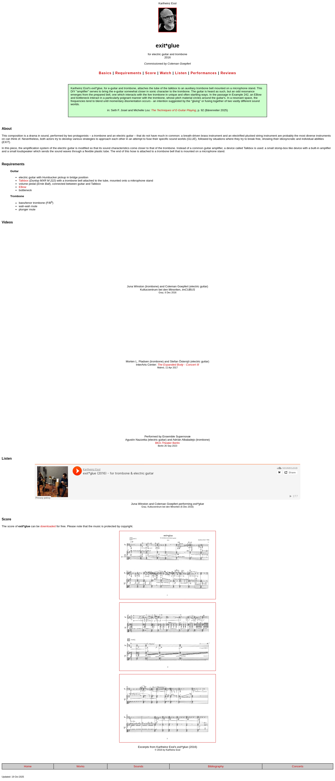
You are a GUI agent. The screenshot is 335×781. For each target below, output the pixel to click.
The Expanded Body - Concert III (178, 364)
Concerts (297, 766)
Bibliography (215, 766)
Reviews (228, 73)
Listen (181, 73)
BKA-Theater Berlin (167, 442)
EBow (22, 187)
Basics (105, 73)
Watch (165, 73)
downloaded (48, 526)
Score (150, 73)
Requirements (128, 73)
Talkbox (23, 180)
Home (28, 766)
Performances (204, 73)
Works (80, 766)
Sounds (138, 766)
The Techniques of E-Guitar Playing (173, 110)
